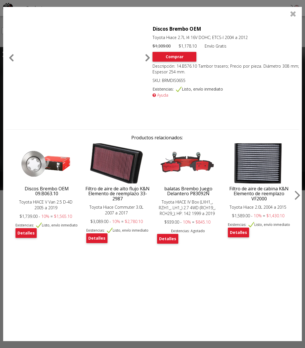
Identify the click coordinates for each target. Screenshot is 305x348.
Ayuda (160, 95)
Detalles (26, 233)
